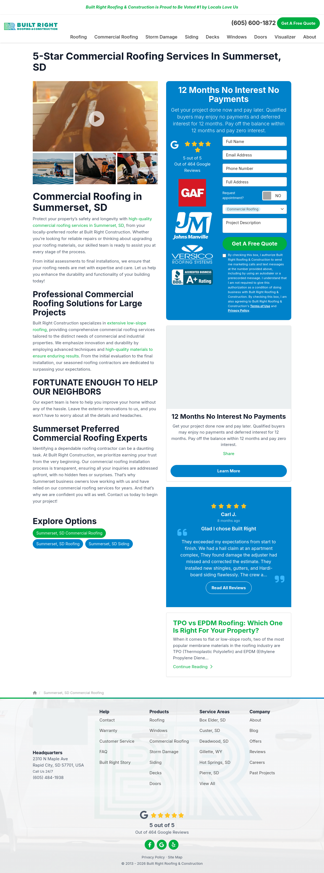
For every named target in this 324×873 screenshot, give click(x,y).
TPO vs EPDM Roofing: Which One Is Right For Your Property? (228, 626)
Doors (155, 783)
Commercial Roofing (169, 740)
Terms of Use (260, 305)
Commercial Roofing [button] (123, 36)
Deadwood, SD (214, 740)
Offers (255, 740)
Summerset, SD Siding (109, 543)
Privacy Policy (238, 310)
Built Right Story (115, 761)
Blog (253, 730)
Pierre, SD (209, 772)
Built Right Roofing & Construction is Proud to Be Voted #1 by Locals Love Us (162, 7)
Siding (155, 761)
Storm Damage (163, 751)
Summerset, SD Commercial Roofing (69, 532)
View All (207, 783)
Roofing (156, 719)
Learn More (228, 470)
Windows (158, 730)
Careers (257, 761)
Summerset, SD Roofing (57, 543)
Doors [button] (262, 36)
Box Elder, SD (212, 719)
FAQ (104, 751)
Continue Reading (192, 666)
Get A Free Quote (255, 243)
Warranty (108, 730)
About (255, 719)
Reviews (257, 751)
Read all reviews (229, 587)
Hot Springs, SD (214, 761)
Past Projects (262, 772)
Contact (107, 719)
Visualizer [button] (286, 36)
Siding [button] (195, 36)
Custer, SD (209, 730)
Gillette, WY (210, 751)
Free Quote (298, 23)
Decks (155, 772)
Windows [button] (239, 36)
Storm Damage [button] (165, 36)
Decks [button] (215, 36)
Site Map (175, 857)
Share (228, 453)
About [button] (310, 36)
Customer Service (117, 740)
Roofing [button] (87, 36)
